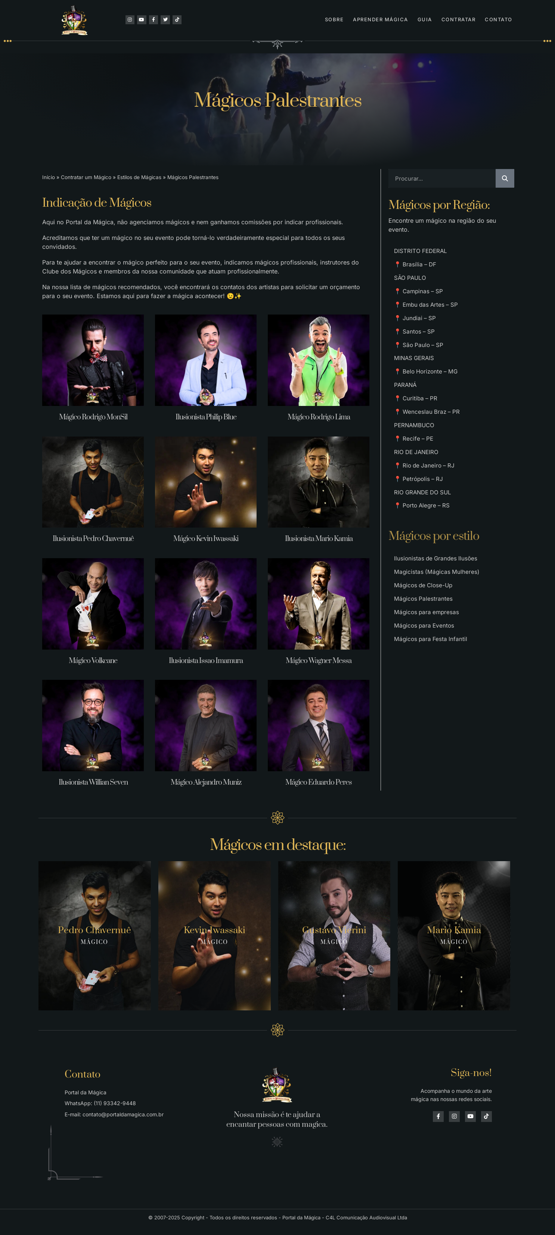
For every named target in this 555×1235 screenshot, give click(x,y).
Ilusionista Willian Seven (93, 782)
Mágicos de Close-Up (425, 619)
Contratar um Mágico (86, 177)
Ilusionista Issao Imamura (206, 661)
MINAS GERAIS (415, 371)
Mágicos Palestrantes (424, 634)
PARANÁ (406, 401)
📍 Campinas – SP (420, 296)
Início (48, 177)
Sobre (334, 19)
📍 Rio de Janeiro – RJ (426, 490)
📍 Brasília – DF (416, 267)
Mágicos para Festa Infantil (431, 679)
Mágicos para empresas (428, 649)
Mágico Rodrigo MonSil (93, 417)
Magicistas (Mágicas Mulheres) (437, 605)
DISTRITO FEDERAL (421, 252)
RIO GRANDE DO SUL (424, 520)
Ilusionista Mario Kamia (319, 539)
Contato (498, 19)
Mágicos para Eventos (425, 664)
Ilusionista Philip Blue (206, 417)
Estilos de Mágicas (139, 177)
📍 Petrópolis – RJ (420, 505)
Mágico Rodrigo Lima (319, 417)
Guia (425, 19)
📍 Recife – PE (414, 461)
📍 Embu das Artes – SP (428, 311)
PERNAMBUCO (415, 446)
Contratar (458, 19)
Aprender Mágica (380, 19)
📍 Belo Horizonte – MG (428, 386)
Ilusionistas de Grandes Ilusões (437, 590)
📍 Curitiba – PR (417, 416)
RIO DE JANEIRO (417, 475)
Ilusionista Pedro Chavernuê (93, 539)
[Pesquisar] (505, 178)
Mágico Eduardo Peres (318, 782)
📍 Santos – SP (415, 341)
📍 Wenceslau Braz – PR (428, 431)
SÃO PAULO (411, 281)
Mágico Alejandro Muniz (206, 782)
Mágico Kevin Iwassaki (205, 539)
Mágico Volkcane (93, 661)
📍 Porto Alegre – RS (423, 535)
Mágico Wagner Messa (318, 661)
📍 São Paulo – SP (420, 356)
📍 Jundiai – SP (416, 326)
